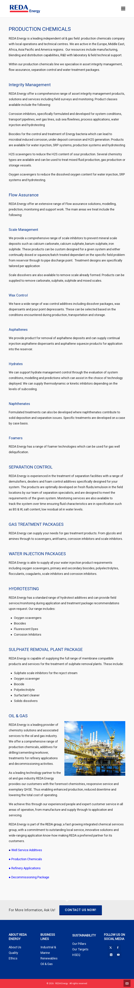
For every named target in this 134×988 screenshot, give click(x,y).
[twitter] (110, 947)
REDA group (53, 824)
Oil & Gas (46, 964)
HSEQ (76, 955)
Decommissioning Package (30, 877)
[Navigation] (123, 8)
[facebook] (118, 947)
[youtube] (118, 955)
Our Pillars (79, 944)
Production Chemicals (26, 859)
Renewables (49, 958)
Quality (13, 953)
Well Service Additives (26, 850)
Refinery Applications (26, 868)
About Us (15, 947)
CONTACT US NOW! (80, 910)
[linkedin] (111, 955)
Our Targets (80, 949)
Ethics (13, 958)
